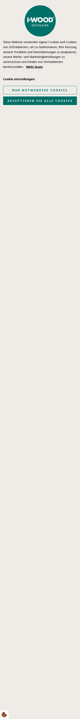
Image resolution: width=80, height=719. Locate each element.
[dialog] (40, 359)
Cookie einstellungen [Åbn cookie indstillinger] (19, 79)
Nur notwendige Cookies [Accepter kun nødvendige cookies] (40, 90)
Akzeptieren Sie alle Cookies (40, 101)
